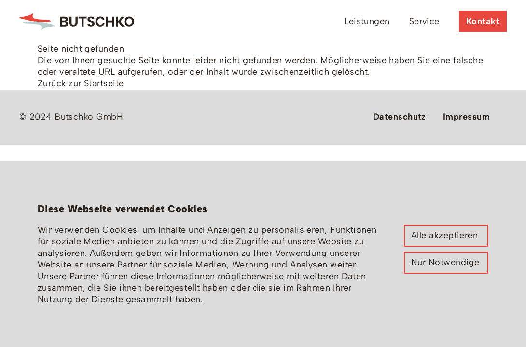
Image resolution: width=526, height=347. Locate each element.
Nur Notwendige (445, 262)
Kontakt (482, 21)
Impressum (466, 116)
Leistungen (367, 21)
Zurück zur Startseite (81, 83)
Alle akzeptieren (444, 235)
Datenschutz (399, 116)
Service (424, 21)
